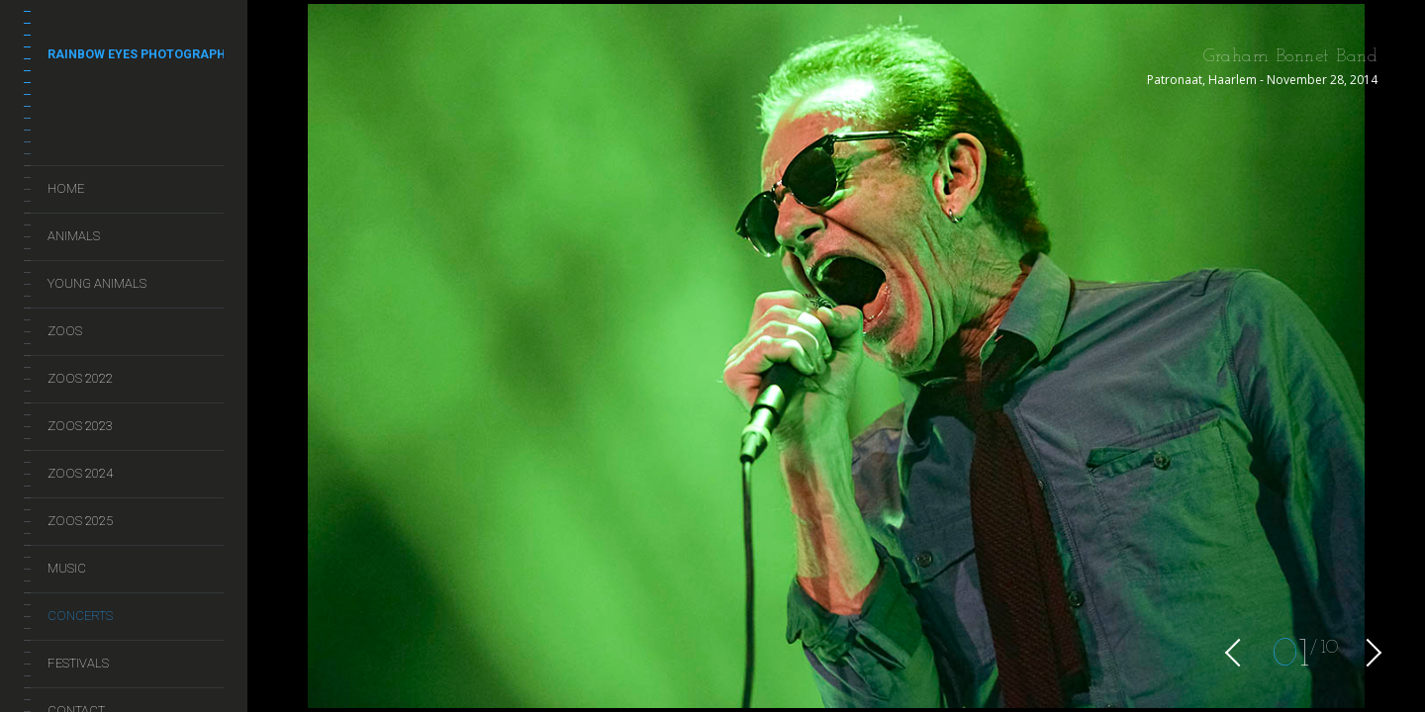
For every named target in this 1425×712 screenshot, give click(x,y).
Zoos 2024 (80, 473)
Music (67, 568)
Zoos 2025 (80, 520)
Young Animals (97, 283)
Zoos (65, 330)
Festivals (78, 663)
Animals (74, 235)
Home (66, 188)
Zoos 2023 (80, 425)
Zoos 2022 (80, 378)
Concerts (80, 615)
